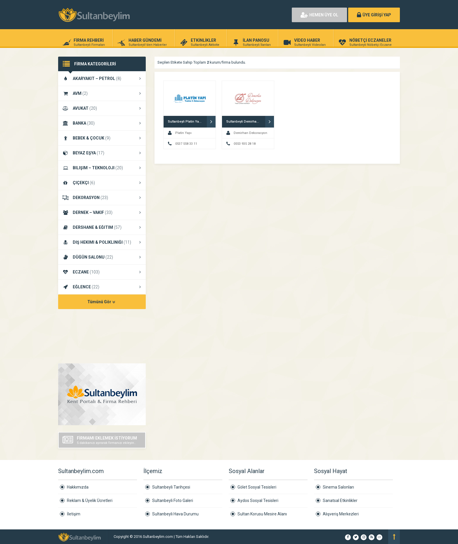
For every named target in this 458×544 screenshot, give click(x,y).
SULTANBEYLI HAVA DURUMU (102, 337)
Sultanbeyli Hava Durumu (175, 514)
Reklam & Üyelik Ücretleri (89, 500)
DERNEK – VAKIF (102, 212)
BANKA (102, 123)
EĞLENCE (102, 287)
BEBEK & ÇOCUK (102, 138)
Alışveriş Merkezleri (341, 514)
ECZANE (102, 272)
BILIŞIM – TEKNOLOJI (102, 168)
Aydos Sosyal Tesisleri (257, 500)
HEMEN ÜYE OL (319, 15)
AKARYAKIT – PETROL (102, 78)
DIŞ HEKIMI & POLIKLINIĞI (102, 242)
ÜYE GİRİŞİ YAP (374, 15)
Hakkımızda (78, 487)
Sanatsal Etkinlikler (340, 500)
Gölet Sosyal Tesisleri (256, 487)
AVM (102, 93)
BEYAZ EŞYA (102, 153)
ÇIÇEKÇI (102, 182)
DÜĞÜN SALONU (102, 257)
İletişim (73, 514)
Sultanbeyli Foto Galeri (172, 500)
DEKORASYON (102, 197)
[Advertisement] (220, 14)
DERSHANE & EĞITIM (102, 227)
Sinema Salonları (338, 487)
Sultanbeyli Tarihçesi (171, 487)
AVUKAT (102, 108)
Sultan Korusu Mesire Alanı (262, 514)
